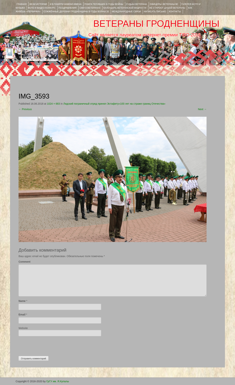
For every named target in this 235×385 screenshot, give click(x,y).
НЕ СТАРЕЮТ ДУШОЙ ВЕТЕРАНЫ (167, 8)
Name (22, 300)
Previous (25, 109)
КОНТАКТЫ (175, 11)
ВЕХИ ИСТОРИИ (38, 4)
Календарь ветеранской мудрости (124, 8)
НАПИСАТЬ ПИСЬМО (155, 11)
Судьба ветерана (136, 4)
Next (202, 109)
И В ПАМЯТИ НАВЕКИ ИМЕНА (66, 4)
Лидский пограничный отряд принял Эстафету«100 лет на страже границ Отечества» (114, 103)
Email (22, 314)
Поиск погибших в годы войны (103, 4)
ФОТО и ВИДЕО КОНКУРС (41, 8)
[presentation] (46, 345)
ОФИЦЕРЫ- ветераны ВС (164, 4)
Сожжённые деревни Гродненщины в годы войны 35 (76, 11)
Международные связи (126, 11)
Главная (22, 4)
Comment (24, 261)
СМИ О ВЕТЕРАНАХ (89, 8)
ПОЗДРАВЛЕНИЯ (68, 8)
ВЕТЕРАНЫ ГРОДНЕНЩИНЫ (156, 23)
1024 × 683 (53, 103)
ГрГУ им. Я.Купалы (57, 381)
